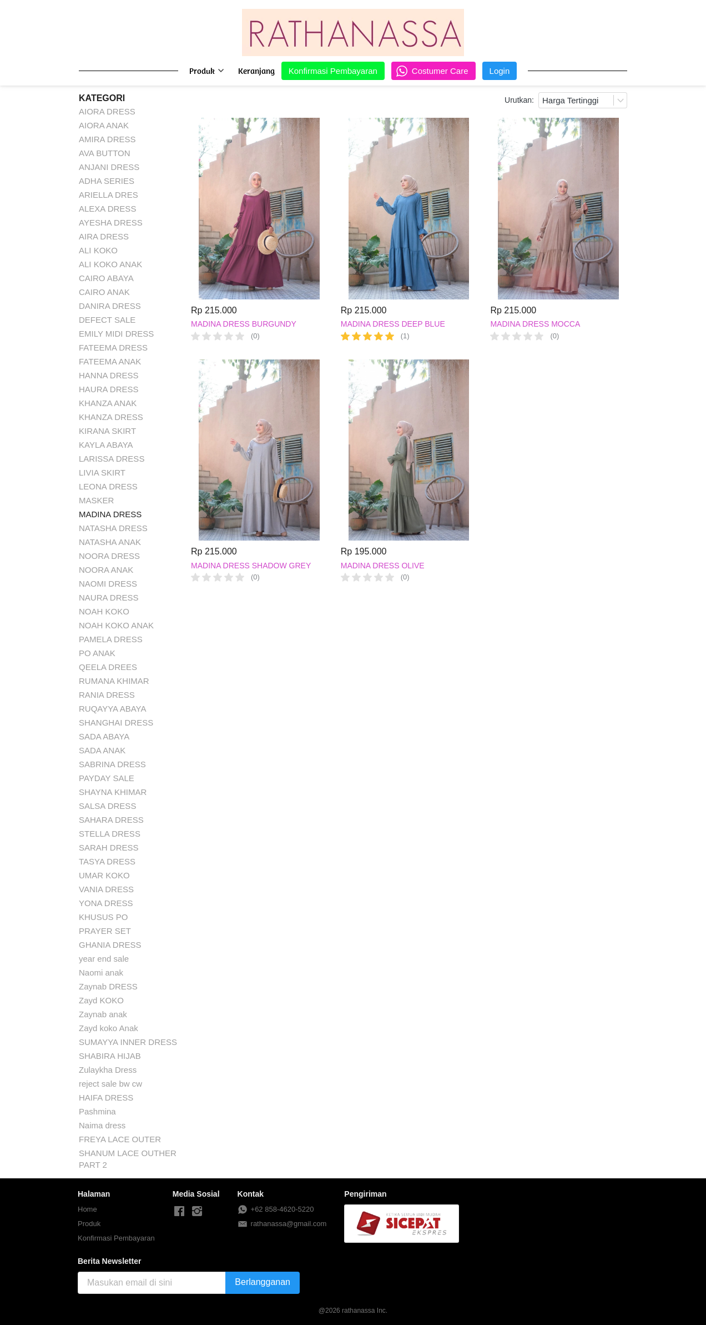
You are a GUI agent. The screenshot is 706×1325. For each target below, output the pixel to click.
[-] (179, 1211)
